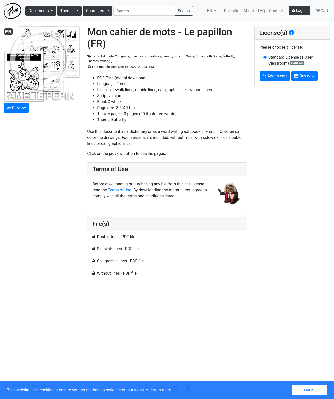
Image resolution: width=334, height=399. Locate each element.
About (248, 10)
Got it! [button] (309, 390)
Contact (276, 10)
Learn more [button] (161, 390)
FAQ (261, 10)
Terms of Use (119, 190)
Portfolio (231, 10)
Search (184, 10)
